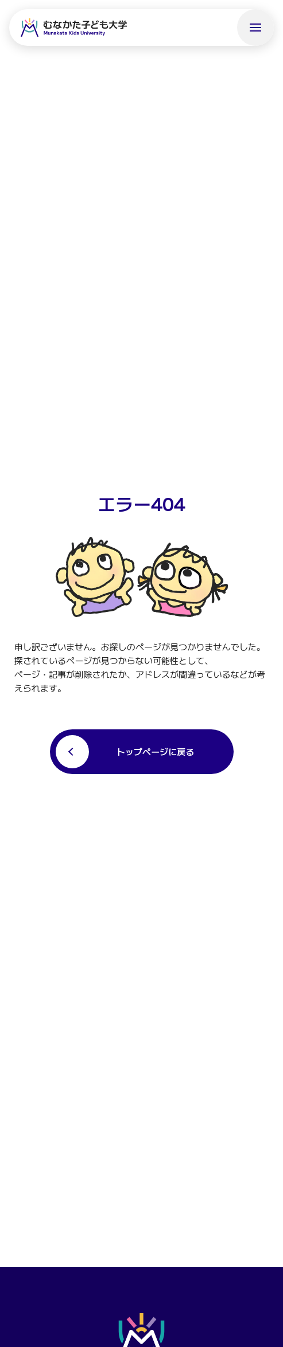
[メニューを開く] (255, 27)
